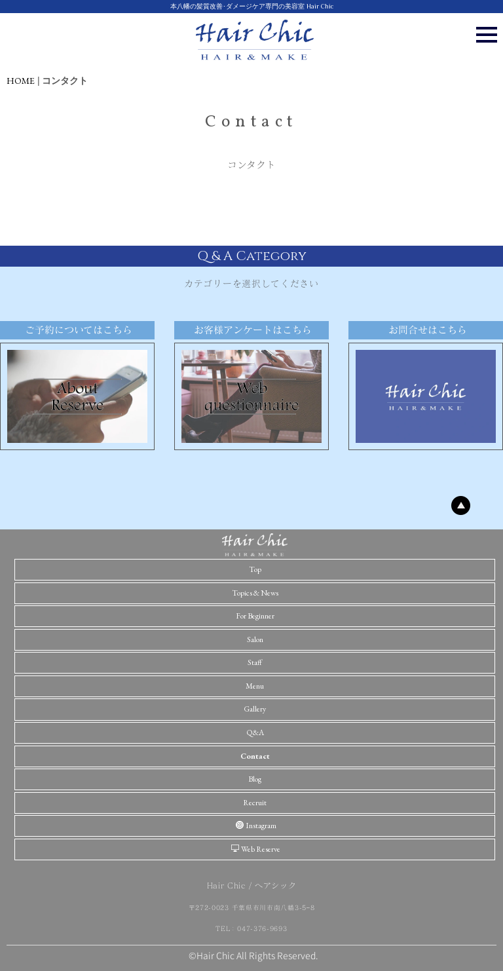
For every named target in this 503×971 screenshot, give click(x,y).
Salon (255, 639)
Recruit (255, 802)
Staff (255, 662)
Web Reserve (255, 849)
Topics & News (255, 593)
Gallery (255, 709)
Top (255, 569)
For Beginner (255, 616)
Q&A (255, 732)
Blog (254, 779)
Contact (255, 756)
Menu (255, 686)
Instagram (256, 825)
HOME (21, 80)
